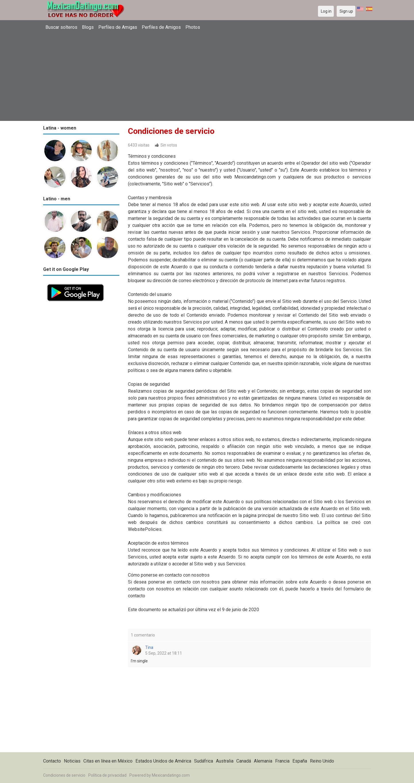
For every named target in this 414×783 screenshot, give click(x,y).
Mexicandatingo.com (171, 775)
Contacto (52, 761)
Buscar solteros (61, 27)
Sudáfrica (203, 761)
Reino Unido (322, 761)
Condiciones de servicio (64, 775)
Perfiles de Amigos (161, 27)
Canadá (243, 761)
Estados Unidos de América (163, 761)
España (299, 761)
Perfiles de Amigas (117, 27)
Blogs (88, 27)
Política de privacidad (107, 775)
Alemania (263, 761)
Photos (192, 27)
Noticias (72, 761)
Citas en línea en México (108, 761)
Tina (149, 647)
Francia (282, 761)
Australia (224, 761)
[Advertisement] (207, 76)
